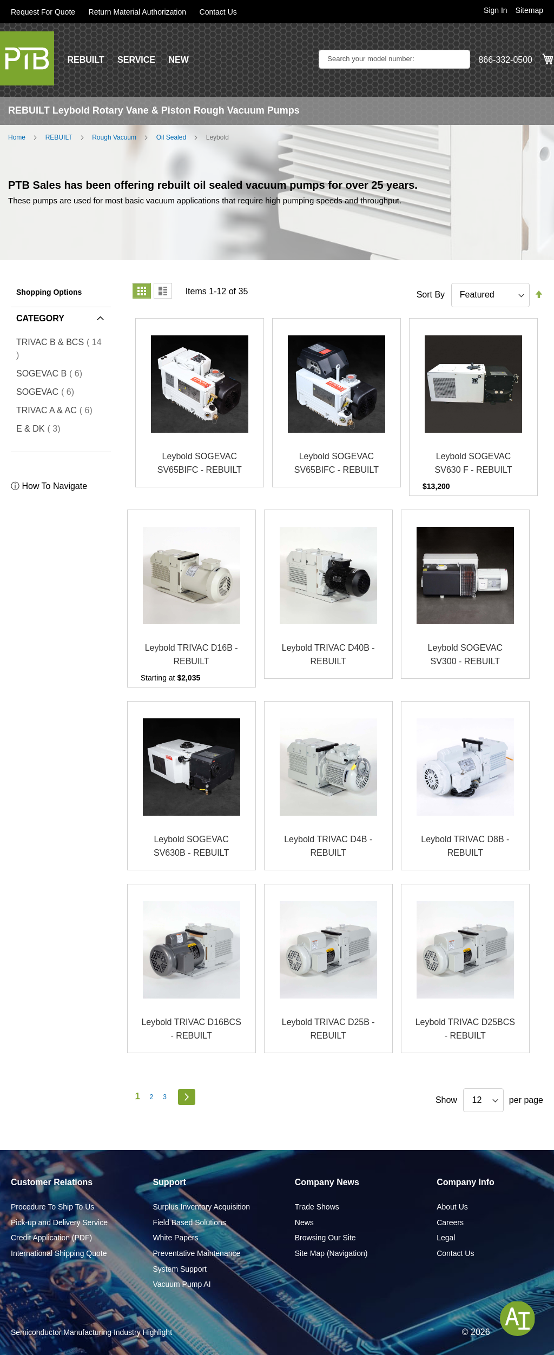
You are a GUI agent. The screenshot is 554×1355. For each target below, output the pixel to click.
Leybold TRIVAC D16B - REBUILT (191, 654)
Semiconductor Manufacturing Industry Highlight (91, 1332)
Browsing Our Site (325, 1237)
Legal (446, 1237)
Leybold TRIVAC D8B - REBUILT (465, 846)
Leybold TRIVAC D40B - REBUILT (328, 654)
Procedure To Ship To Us (52, 1206)
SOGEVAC (48, 391)
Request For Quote (43, 12)
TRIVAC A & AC (57, 410)
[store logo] (27, 58)
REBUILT (85, 59)
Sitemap (529, 10)
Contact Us (218, 12)
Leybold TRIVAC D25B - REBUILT (328, 1029)
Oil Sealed (171, 137)
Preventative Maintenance (196, 1253)
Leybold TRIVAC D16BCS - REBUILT (191, 1029)
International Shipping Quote (59, 1253)
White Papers (175, 1237)
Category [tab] (40, 318)
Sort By (431, 294)
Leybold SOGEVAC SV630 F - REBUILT (473, 463)
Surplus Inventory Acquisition (201, 1206)
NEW (178, 59)
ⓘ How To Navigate (49, 486)
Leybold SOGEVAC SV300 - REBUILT (465, 654)
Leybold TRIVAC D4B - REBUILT (328, 846)
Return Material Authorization (138, 12)
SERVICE (136, 59)
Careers (450, 1222)
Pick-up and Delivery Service (59, 1222)
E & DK (41, 428)
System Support (180, 1269)
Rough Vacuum (114, 137)
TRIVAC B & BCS (59, 349)
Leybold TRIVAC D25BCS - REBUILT (465, 1029)
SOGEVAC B (52, 373)
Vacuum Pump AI (181, 1284)
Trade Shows (317, 1206)
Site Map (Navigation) (331, 1253)
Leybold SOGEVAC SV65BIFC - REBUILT (199, 463)
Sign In (495, 10)
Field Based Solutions (189, 1222)
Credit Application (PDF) (51, 1237)
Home (16, 137)
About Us (452, 1206)
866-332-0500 (505, 59)
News (304, 1222)
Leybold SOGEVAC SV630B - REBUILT (191, 846)
